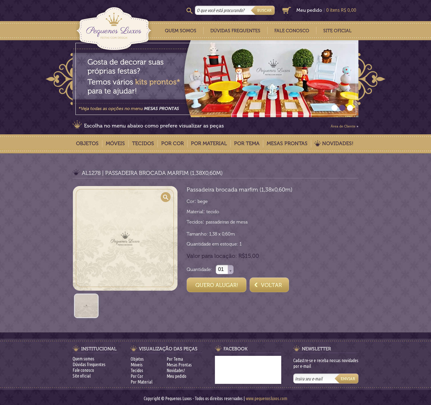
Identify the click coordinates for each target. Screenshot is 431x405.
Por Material (209, 143)
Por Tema (247, 143)
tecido (212, 211)
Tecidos (143, 143)
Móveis (115, 143)
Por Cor (172, 143)
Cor (190, 201)
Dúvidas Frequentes (235, 30)
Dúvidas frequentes (89, 364)
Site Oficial (337, 30)
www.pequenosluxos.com (266, 398)
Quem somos (83, 358)
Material (195, 211)
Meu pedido (309, 10)
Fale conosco (83, 370)
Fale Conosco (291, 30)
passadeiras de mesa (227, 222)
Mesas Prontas (287, 143)
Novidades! (338, 143)
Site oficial (82, 375)
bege (202, 201)
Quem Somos (180, 30)
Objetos (87, 143)
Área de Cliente (343, 126)
